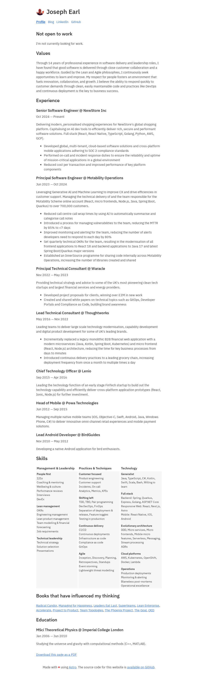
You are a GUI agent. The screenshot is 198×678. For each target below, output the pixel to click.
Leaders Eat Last (105, 605)
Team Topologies (91, 610)
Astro (72, 667)
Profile (40, 22)
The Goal (140, 610)
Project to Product (65, 610)
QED (151, 610)
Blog (51, 22)
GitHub (76, 22)
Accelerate (43, 610)
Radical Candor (46, 605)
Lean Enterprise (148, 605)
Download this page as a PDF (56, 654)
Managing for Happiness (75, 605)
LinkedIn (62, 22)
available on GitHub (140, 667)
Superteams (127, 605)
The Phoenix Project (119, 610)
